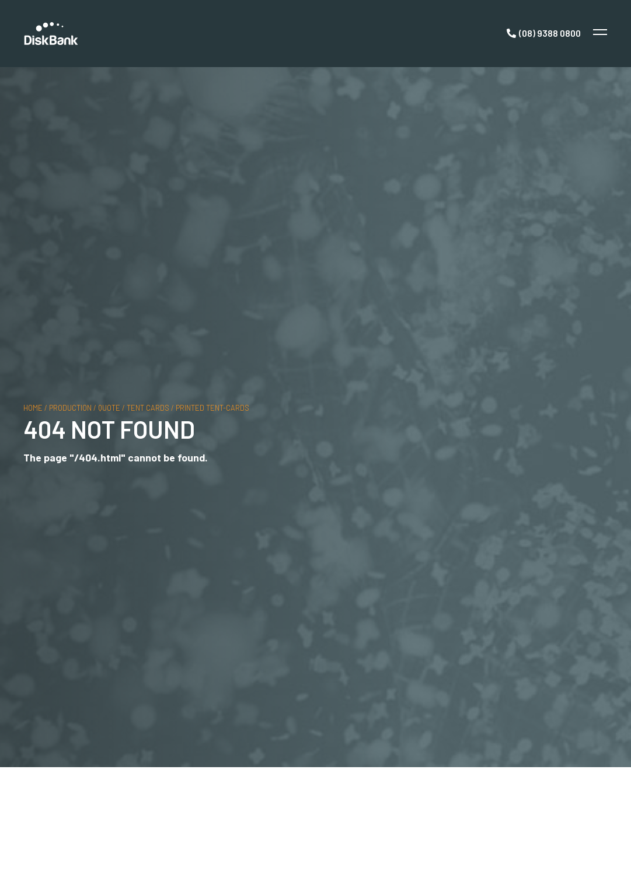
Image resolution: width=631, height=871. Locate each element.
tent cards (148, 407)
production (70, 407)
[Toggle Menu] (599, 34)
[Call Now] (544, 33)
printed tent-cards (212, 407)
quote (109, 407)
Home (33, 407)
